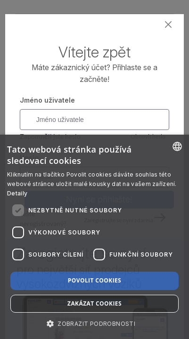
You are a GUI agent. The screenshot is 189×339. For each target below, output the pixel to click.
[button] (95, 323)
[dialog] (94, 237)
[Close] (168, 25)
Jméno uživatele (47, 100)
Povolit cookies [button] (94, 280)
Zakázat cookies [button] (94, 303)
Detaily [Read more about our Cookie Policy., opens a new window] (17, 193)
